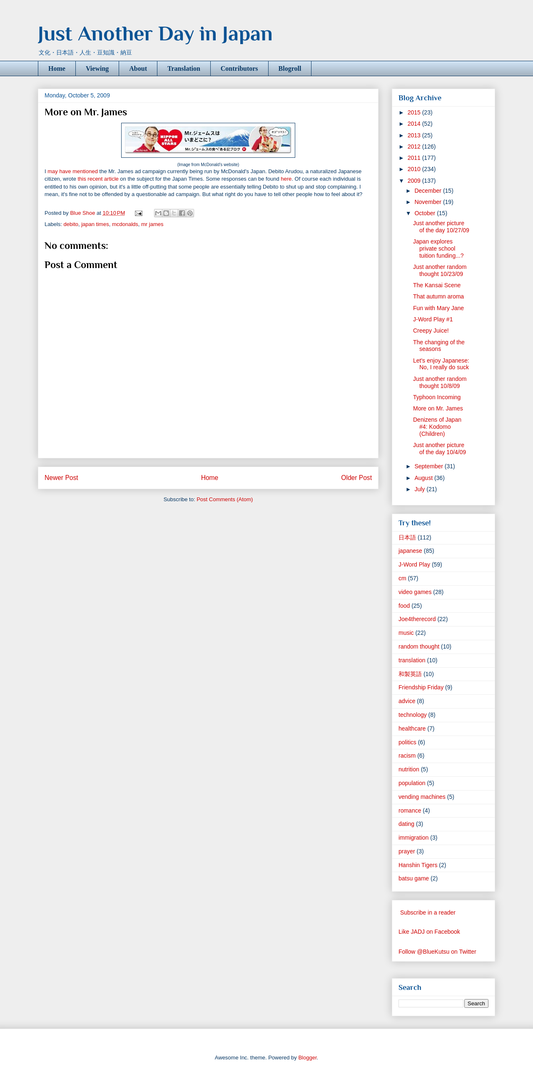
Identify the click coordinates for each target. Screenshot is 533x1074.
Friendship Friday (421, 687)
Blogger (307, 1057)
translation (412, 660)
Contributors (239, 68)
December (428, 190)
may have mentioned (72, 171)
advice (407, 701)
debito (71, 224)
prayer (407, 851)
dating (406, 823)
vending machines (422, 796)
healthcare (412, 728)
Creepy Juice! (431, 330)
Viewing (97, 68)
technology (413, 714)
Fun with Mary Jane (438, 308)
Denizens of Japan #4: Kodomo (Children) (437, 426)
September (429, 466)
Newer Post (61, 477)
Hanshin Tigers (418, 865)
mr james (152, 224)
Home (56, 68)
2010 (415, 169)
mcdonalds (125, 224)
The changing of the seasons (439, 346)
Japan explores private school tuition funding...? (438, 248)
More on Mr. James (438, 408)
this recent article (97, 179)
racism (407, 755)
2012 (415, 146)
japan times (95, 224)
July (420, 489)
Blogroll (290, 68)
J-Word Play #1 (433, 319)
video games (415, 592)
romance (410, 810)
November (428, 202)
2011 (415, 157)
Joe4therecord (417, 619)
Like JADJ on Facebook (429, 931)
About (138, 68)
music (406, 632)
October (425, 213)
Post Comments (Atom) (225, 499)
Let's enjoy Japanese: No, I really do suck (441, 364)
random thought (419, 646)
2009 (415, 180)
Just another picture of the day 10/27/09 (441, 227)
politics (407, 742)
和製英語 (410, 674)
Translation (183, 68)
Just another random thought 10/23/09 (439, 270)
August (424, 478)
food (404, 605)
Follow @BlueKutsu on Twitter (437, 951)
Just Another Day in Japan (155, 33)
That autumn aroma (438, 296)
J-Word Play (414, 564)
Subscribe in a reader (428, 912)
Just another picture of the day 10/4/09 (439, 448)
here (286, 179)
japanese (410, 550)
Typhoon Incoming (437, 397)
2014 (415, 123)
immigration (413, 837)
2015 (415, 112)
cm (402, 578)
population (412, 783)
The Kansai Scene (437, 285)
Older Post (356, 477)
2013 (415, 135)
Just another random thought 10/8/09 (439, 382)
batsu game (414, 878)
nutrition (409, 769)
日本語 (407, 537)
